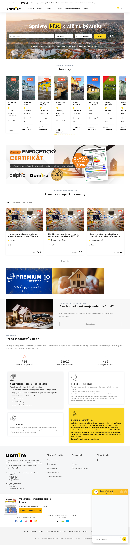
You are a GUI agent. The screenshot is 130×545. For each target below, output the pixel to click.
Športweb (47, 3)
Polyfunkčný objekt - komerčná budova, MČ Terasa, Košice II (103, 104)
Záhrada (76, 3)
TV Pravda (89, 3)
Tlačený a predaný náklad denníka (56, 521)
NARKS (59, 9)
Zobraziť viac (65, 251)
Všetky (8, 193)
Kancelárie (49, 9)
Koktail (57, 3)
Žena (66, 3)
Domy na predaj (52, 458)
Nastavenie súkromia (90, 528)
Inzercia (41, 521)
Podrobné (114, 36)
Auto (52, 3)
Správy (42, 3)
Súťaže (85, 521)
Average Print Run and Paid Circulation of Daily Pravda (57, 528)
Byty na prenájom (52, 450)
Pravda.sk (108, 422)
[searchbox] (31, 36)
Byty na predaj (51, 454)
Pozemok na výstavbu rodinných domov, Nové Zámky (22, 104)
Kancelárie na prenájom (54, 466)
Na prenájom (27, 193)
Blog (93, 3)
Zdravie (62, 3)
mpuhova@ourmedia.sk (16, 478)
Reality (39, 9)
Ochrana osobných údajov (80, 458)
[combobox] (31, 36)
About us (36, 528)
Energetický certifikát (72, 9)
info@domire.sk (14, 470)
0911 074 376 (13, 468)
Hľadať (100, 36)
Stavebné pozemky (53, 462)
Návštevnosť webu (74, 521)
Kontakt (74, 454)
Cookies (78, 528)
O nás (86, 9)
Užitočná (82, 3)
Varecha (71, 3)
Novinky (31, 9)
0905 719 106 (13, 477)
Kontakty (33, 521)
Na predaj (16, 193)
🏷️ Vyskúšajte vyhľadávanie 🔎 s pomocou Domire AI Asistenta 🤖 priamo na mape (61, 46)
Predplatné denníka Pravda (30, 500)
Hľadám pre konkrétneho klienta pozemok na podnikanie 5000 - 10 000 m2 (23, 225)
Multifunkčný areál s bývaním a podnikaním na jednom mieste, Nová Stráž (65, 104)
